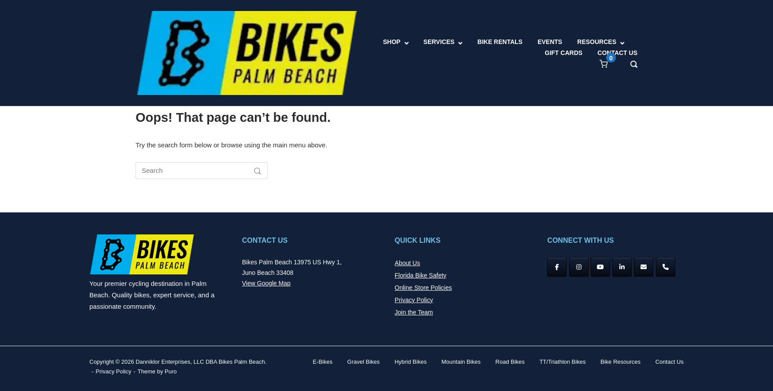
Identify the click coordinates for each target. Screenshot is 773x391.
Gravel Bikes (363, 361)
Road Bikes (509, 361)
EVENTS (549, 41)
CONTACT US (617, 52)
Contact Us (669, 361)
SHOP (392, 41)
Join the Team (414, 312)
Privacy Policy (414, 299)
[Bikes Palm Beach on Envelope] (643, 267)
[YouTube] (600, 267)
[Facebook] (557, 267)
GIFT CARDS (564, 52)
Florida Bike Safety (421, 275)
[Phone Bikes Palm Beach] (665, 267)
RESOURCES (596, 41)
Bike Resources (620, 361)
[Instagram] (579, 267)
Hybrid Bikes (410, 361)
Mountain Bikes (461, 361)
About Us (407, 263)
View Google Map (266, 283)
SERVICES (439, 41)
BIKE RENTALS (500, 41)
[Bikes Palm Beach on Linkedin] (622, 267)
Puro (171, 371)
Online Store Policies (423, 287)
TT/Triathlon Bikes (562, 361)
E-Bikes (322, 361)
